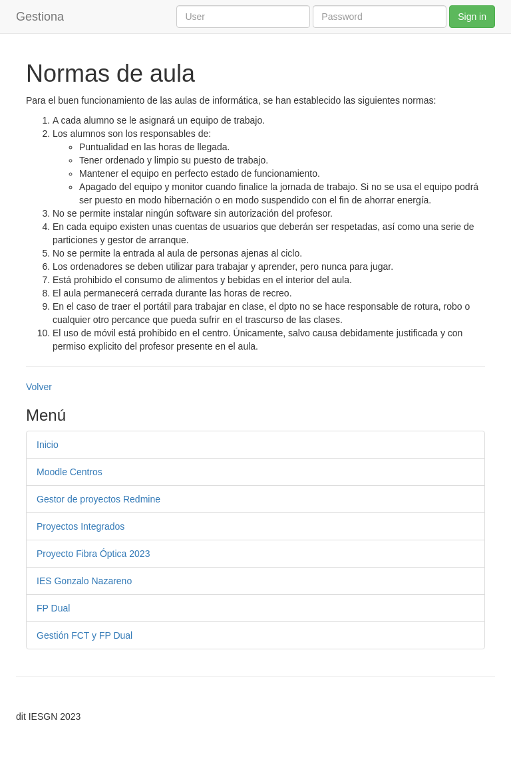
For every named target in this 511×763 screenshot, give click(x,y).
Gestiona (40, 16)
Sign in (472, 16)
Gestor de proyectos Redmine (98, 499)
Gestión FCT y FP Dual (84, 635)
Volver (39, 387)
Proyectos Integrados (80, 526)
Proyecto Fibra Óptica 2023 (93, 553)
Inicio (48, 444)
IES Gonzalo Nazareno (84, 581)
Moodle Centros (69, 472)
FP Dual (53, 608)
